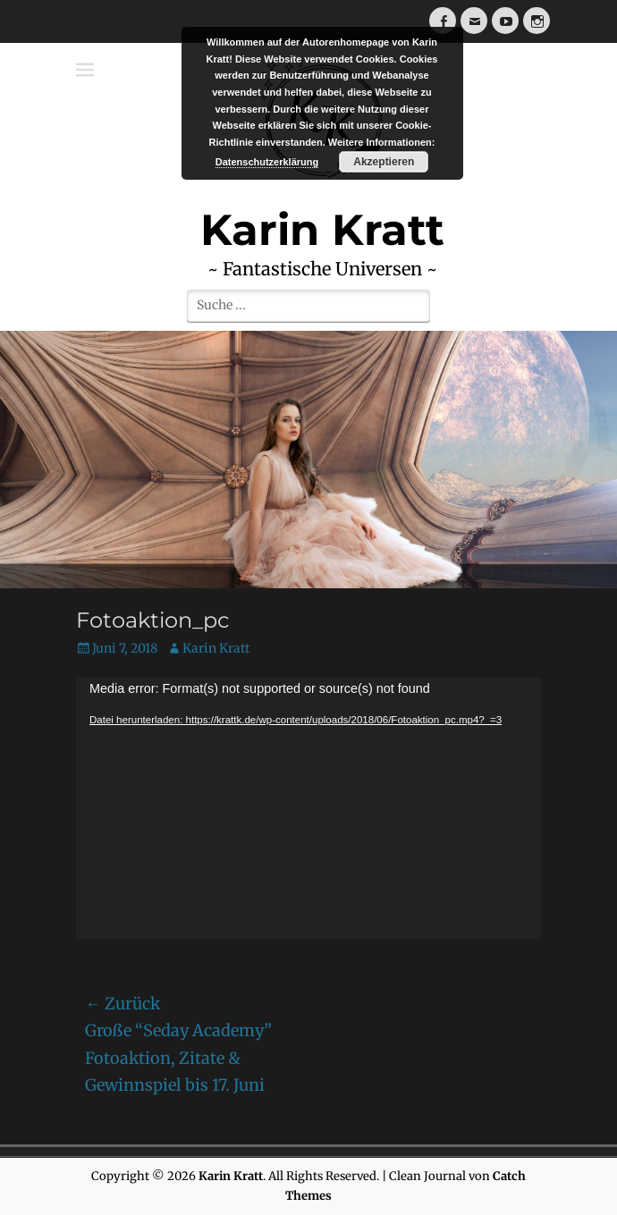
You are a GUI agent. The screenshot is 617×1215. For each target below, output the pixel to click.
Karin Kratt (215, 648)
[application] (308, 808)
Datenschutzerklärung (267, 161)
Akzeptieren (383, 162)
